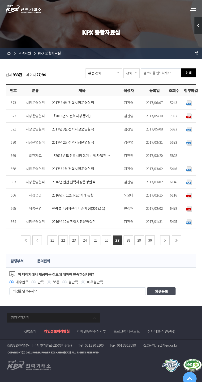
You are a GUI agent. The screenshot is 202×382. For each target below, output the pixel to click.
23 (74, 240)
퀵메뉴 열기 (198, 25)
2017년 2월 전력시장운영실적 (73, 142)
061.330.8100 (94, 345)
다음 (165, 240)
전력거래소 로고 (23, 9)
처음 (25, 240)
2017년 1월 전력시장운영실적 (73, 169)
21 (52, 240)
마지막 (176, 240)
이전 (37, 240)
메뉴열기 (192, 7)
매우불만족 (95, 282)
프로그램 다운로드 (127, 331)
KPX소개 (29, 331)
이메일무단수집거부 (91, 331)
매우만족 (22, 282)
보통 (56, 282)
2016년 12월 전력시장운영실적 (74, 221)
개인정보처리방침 (56, 331)
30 (150, 240)
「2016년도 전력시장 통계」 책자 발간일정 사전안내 (89, 155)
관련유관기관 (20, 317)
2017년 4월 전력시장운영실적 (73, 103)
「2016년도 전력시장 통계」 (72, 116)
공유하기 (196, 53)
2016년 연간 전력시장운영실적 (73, 182)
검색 (188, 73)
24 (84, 240)
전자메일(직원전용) (161, 331)
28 (128, 240)
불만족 (73, 282)
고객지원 (24, 53)
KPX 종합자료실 (49, 53)
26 (106, 240)
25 (95, 240)
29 (139, 240)
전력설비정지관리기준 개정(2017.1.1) (78, 208)
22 (63, 240)
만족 (41, 282)
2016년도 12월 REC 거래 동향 (73, 195)
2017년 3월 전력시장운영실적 (73, 129)
